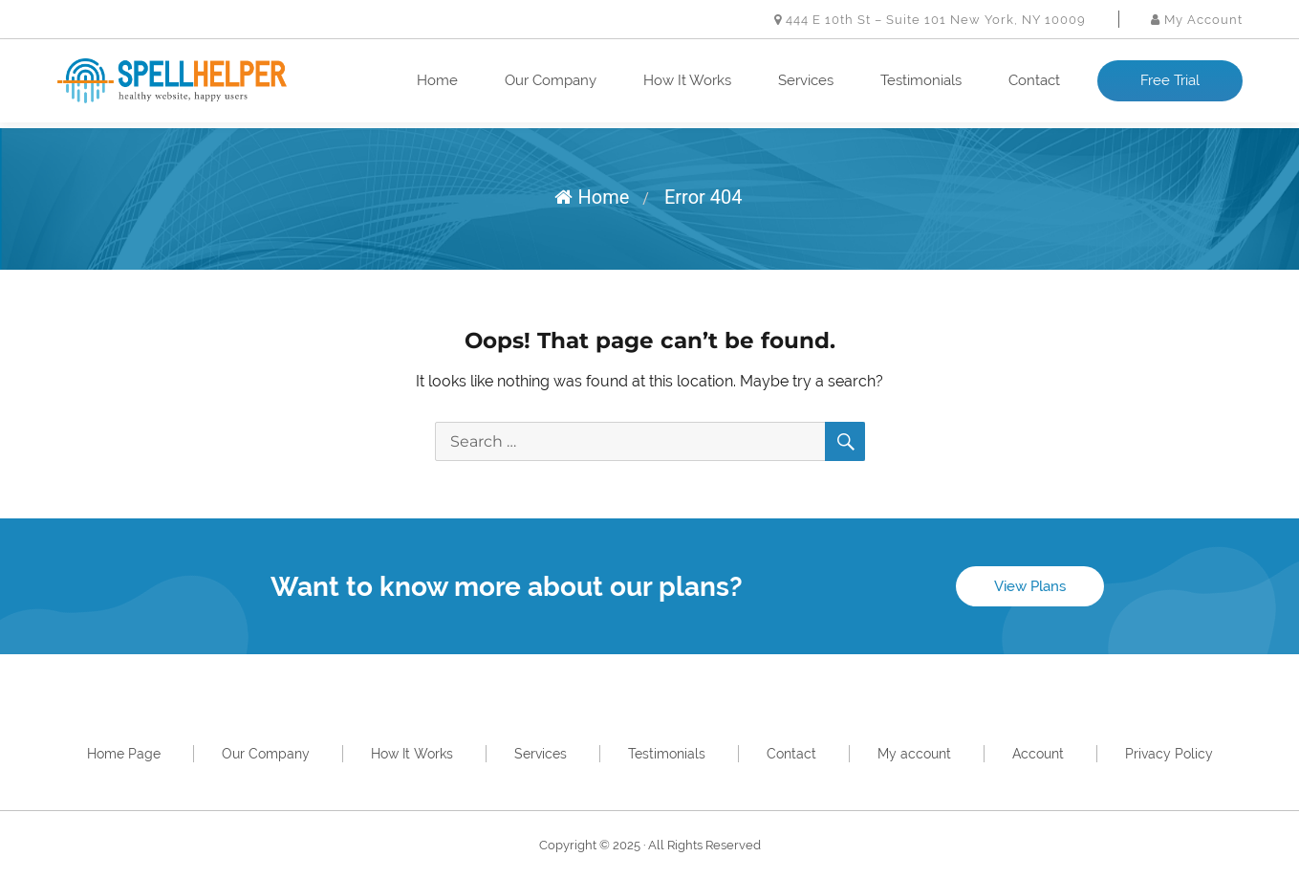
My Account (1197, 19)
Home (437, 80)
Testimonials (921, 80)
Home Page (124, 753)
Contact (1034, 80)
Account (1038, 753)
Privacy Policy (1169, 753)
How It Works (687, 80)
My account (914, 753)
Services (806, 80)
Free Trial (1170, 80)
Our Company (550, 80)
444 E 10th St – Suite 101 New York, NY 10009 (930, 19)
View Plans (1030, 586)
